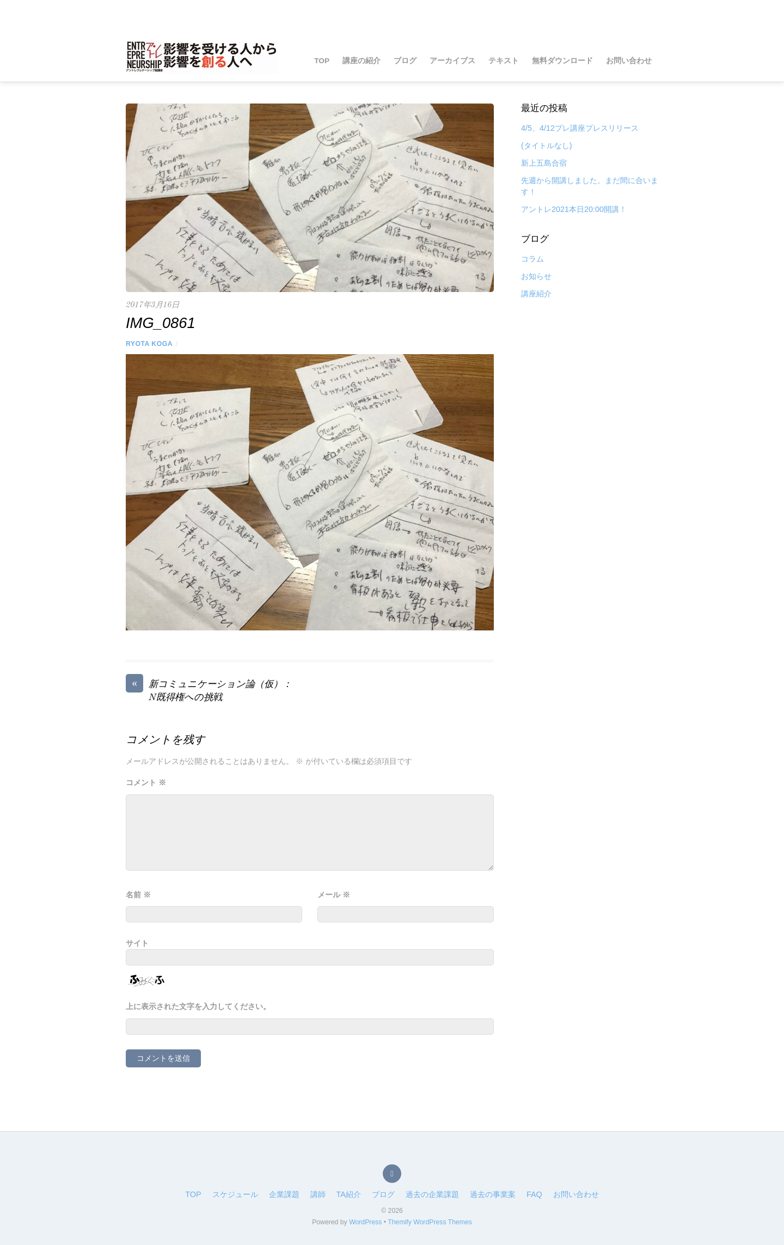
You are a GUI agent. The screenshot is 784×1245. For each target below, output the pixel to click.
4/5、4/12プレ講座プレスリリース (580, 128)
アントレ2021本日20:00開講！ (574, 209)
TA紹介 (348, 1194)
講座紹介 (536, 293)
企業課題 (284, 1194)
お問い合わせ (629, 61)
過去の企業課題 (432, 1194)
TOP (321, 61)
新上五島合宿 (544, 163)
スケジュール (235, 1194)
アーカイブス (452, 61)
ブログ (405, 61)
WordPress (365, 1222)
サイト (137, 943)
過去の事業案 (493, 1194)
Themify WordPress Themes (430, 1222)
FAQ (534, 1194)
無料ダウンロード (562, 61)
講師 (318, 1194)
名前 (138, 894)
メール (333, 894)
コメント (146, 782)
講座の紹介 (361, 61)
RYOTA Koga (149, 344)
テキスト (503, 61)
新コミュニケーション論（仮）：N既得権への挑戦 (209, 690)
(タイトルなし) (546, 145)
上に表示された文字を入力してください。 (198, 1006)
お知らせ (536, 276)
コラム (532, 258)
